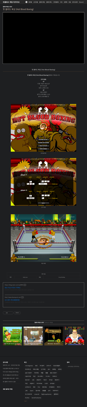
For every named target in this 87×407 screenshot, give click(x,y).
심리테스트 (28, 387)
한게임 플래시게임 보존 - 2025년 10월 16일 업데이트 (11, 378)
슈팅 (33, 380)
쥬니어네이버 (28, 394)
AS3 (36, 365)
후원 (70, 2)
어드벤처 (42, 365)
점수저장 (38, 390)
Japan (31, 390)
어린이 (45, 380)
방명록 (65, 2)
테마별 (30, 2)
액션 (34, 376)
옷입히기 (39, 380)
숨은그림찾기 (28, 373)
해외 (34, 387)
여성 (26, 383)
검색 (82, 366)
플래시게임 (42, 2)
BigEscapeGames (46, 394)
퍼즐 (42, 373)
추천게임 (36, 373)
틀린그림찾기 (53, 373)
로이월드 (52, 383)
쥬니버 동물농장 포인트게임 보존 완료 (11, 375)
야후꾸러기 (55, 390)
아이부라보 (39, 383)
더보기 (25, 401)
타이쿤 (50, 380)
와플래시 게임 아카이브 (11, 2)
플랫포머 (56, 394)
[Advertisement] (43, 295)
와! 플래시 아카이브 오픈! (9, 381)
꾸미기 (58, 387)
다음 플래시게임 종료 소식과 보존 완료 (11, 368)
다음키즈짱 (28, 376)
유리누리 (49, 365)
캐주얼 (59, 369)
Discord (81, 2)
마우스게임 (36, 369)
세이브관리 (75, 2)
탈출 (47, 373)
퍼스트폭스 (40, 376)
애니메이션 (28, 369)
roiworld (36, 394)
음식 (49, 369)
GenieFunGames (36, 397)
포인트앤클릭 (56, 365)
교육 (26, 390)
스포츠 (46, 383)
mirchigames (29, 365)
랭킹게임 (44, 387)
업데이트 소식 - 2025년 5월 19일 (11, 365)
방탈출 (44, 390)
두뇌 (39, 387)
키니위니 (48, 376)
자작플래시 (56, 2)
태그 (61, 2)
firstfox (27, 397)
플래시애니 (49, 2)
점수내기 (27, 380)
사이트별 (35, 2)
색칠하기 (32, 383)
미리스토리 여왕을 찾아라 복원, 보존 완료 (11, 372)
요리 (49, 390)
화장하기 (57, 380)
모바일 (54, 369)
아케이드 (54, 376)
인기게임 (43, 369)
